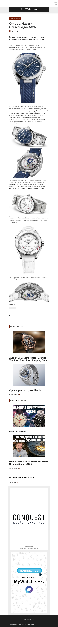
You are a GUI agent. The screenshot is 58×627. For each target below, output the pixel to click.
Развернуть (29, 619)
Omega (12, 307)
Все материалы (14, 394)
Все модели (12, 482)
